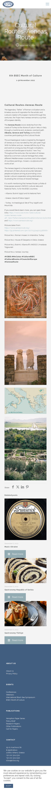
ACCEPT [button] (8, 786)
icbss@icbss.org (12, 760)
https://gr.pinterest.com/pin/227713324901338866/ (26, 230)
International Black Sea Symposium (20, 697)
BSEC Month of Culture (15, 700)
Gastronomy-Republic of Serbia (18, 590)
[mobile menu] (47, 4)
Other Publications (13, 726)
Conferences (11, 692)
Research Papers (13, 724)
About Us (10, 671)
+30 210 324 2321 (13, 755)
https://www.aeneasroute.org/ (20, 221)
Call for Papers (12, 729)
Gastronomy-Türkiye (13, 633)
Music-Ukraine (11, 547)
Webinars (10, 695)
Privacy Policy (11, 674)
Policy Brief (10, 721)
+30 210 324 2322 (13, 758)
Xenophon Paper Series (15, 718)
